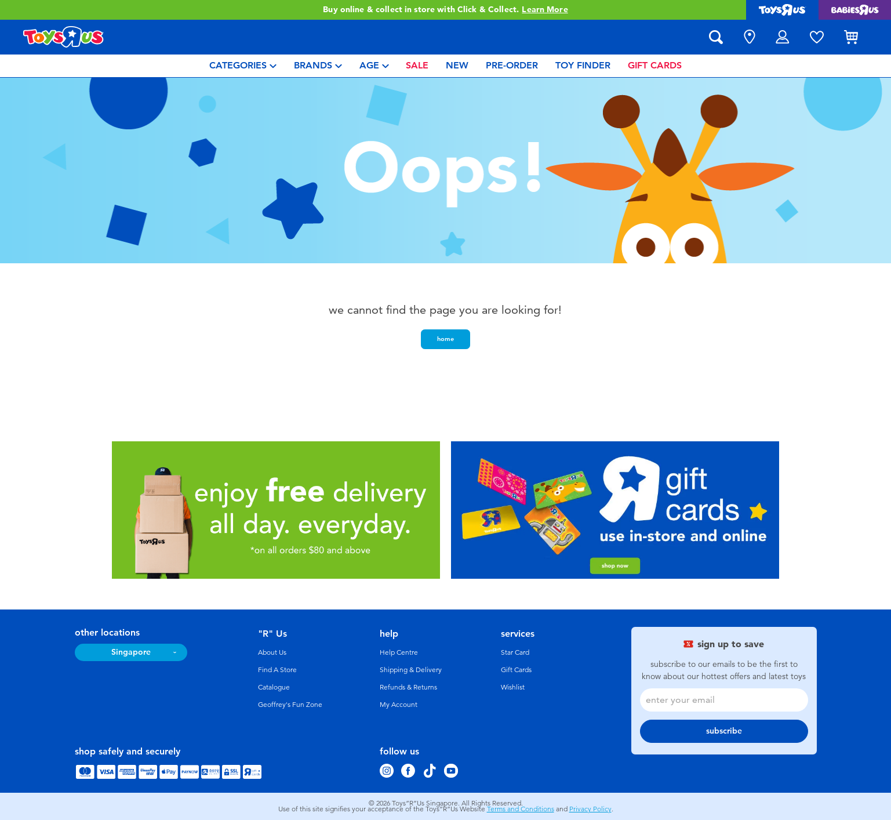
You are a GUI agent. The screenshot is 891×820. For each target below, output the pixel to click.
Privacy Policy (590, 809)
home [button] (445, 339)
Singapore (131, 652)
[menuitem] (243, 66)
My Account (398, 705)
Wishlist (513, 687)
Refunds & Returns (408, 687)
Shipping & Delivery (411, 670)
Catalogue (274, 687)
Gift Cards (516, 670)
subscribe (724, 731)
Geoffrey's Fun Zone (290, 705)
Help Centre (399, 652)
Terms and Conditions (520, 809)
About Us (272, 652)
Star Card (515, 652)
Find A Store (277, 670)
